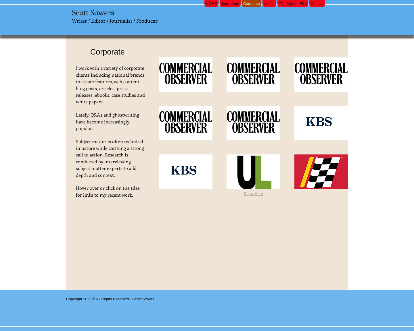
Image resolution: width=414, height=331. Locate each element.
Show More (253, 193)
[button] (185, 74)
